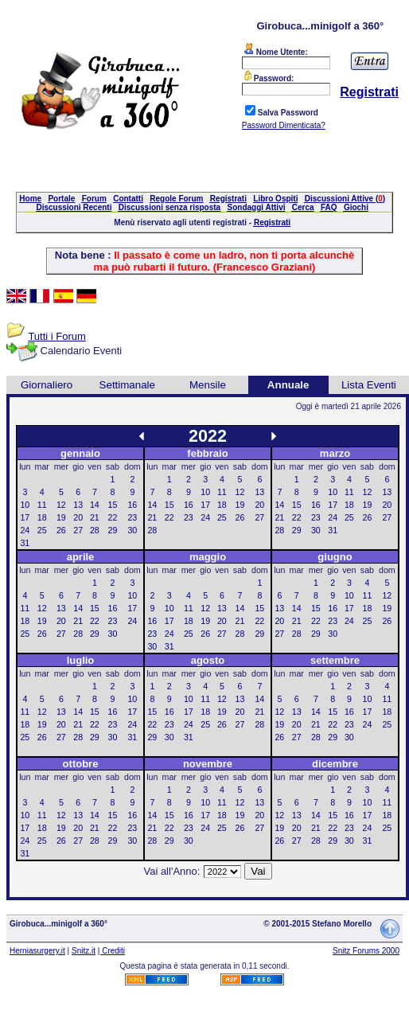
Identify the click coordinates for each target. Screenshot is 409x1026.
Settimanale (127, 385)
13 (78, 504)
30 (132, 530)
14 (94, 504)
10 (24, 504)
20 (78, 517)
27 (78, 530)
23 (132, 517)
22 (113, 517)
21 (94, 517)
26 (61, 530)
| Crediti (111, 950)
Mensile (207, 385)
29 (113, 530)
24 (24, 530)
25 (42, 530)
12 (61, 504)
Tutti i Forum (56, 336)
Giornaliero (46, 385)
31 (24, 543)
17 (24, 517)
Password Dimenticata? (283, 125)
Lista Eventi (368, 385)
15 (113, 504)
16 (132, 504)
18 (42, 517)
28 (94, 530)
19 (61, 517)
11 (42, 504)
